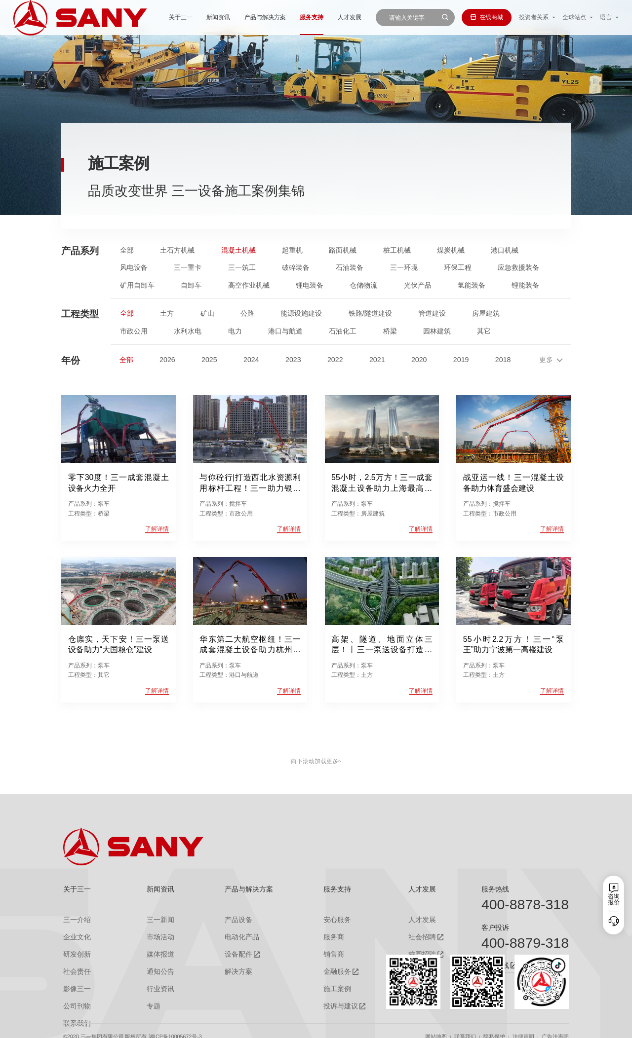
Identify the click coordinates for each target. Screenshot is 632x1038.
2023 (293, 359)
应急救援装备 (518, 267)
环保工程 (458, 267)
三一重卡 (187, 267)
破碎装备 (296, 267)
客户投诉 (495, 927)
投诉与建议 (333, 998)
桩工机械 (397, 250)
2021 (377, 359)
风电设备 (134, 267)
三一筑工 (242, 267)
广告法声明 (555, 1025)
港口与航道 (285, 331)
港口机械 (504, 250)
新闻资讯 (181, 17)
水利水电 (187, 331)
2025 (209, 359)
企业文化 (75, 934)
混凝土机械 (238, 250)
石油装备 (349, 267)
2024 (251, 359)
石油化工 (342, 331)
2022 (335, 359)
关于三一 (144, 17)
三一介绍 (75, 919)
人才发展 (312, 17)
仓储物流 (363, 285)
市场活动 (153, 934)
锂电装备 (309, 285)
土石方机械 (177, 250)
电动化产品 (234, 934)
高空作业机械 (249, 285)
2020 (419, 359)
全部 (127, 250)
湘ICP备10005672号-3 (175, 1025)
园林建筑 (437, 331)
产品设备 (231, 919)
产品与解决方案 (227, 17)
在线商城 (486, 17)
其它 (484, 331)
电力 (235, 331)
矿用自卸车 (137, 285)
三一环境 (404, 267)
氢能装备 (471, 285)
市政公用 (134, 331)
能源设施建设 (301, 313)
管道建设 (432, 313)
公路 (247, 313)
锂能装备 (525, 285)
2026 (167, 359)
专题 (148, 998)
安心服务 (330, 919)
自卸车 (191, 285)
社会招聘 (410, 935)
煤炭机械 (451, 250)
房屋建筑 (486, 313)
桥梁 (390, 331)
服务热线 (495, 889)
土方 (167, 313)
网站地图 (436, 1025)
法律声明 (523, 1025)
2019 (461, 359)
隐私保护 (494, 1025)
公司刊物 (75, 998)
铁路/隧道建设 (370, 313)
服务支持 (274, 17)
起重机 (292, 250)
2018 (503, 359)
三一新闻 (153, 919)
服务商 (327, 934)
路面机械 (342, 250)
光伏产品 (418, 285)
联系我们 (465, 1025)
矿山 (207, 313)
